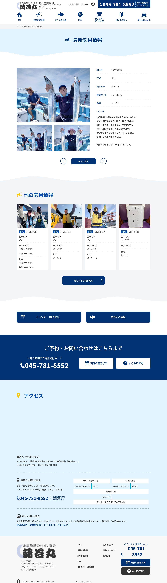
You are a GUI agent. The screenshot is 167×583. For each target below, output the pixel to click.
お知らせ (85, 4)
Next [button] (91, 95)
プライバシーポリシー (31, 577)
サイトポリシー (48, 577)
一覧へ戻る (83, 161)
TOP (18, 27)
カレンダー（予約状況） (86, 569)
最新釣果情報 (26, 27)
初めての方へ (108, 547)
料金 (79, 564)
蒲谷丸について (109, 553)
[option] (53, 95)
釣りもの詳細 (82, 558)
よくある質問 (73, 4)
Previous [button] (15, 95)
